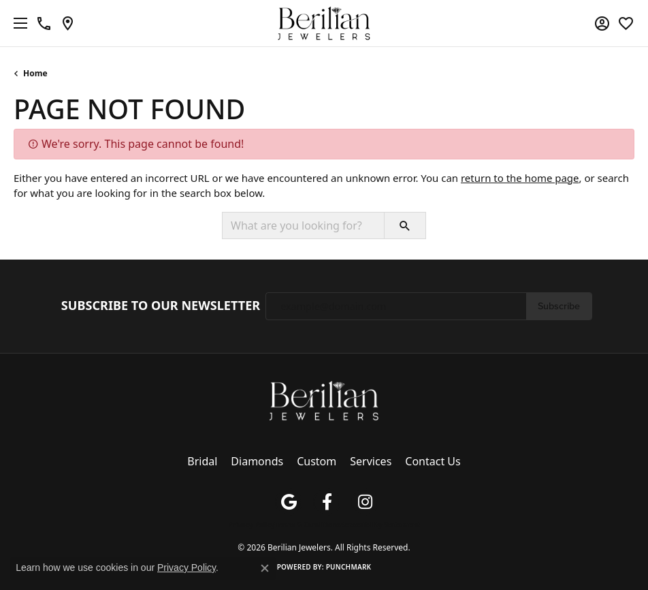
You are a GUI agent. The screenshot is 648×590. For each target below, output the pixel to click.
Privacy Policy (251, 524)
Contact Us (432, 461)
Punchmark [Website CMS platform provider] (349, 567)
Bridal (202, 461)
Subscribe (559, 305)
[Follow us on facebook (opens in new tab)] (326, 502)
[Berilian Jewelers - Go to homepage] (324, 399)
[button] (602, 23)
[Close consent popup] (265, 568)
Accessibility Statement (380, 524)
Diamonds (257, 461)
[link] (43, 23)
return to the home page (520, 178)
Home (35, 73)
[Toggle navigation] (17, 23)
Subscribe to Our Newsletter (160, 305)
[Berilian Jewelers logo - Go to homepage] (324, 23)
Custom (316, 461)
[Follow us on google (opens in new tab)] (288, 502)
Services (370, 461)
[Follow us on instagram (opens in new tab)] (364, 502)
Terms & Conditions (307, 524)
